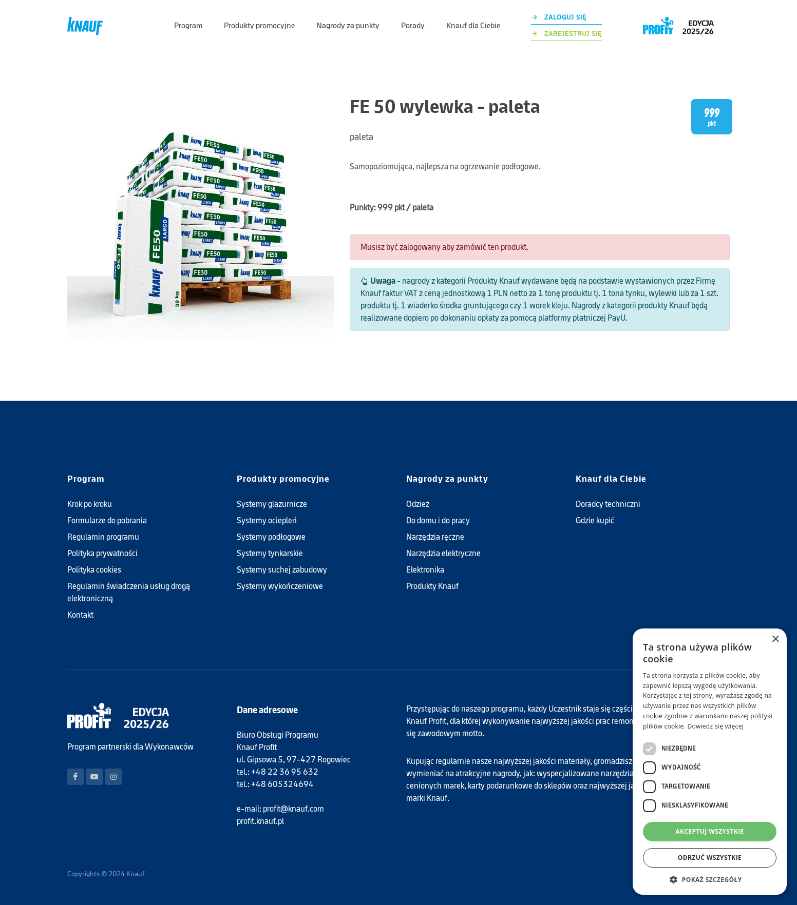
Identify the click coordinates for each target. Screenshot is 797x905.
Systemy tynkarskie (270, 553)
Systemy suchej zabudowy (282, 569)
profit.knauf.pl (260, 821)
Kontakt (80, 614)
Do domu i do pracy (438, 520)
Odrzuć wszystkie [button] (710, 857)
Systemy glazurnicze (272, 504)
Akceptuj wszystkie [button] (709, 831)
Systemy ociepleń (267, 520)
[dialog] (710, 761)
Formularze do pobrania (107, 520)
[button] (709, 879)
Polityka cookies (94, 569)
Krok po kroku (89, 504)
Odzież (417, 504)
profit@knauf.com (293, 808)
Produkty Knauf (432, 586)
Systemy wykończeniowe (280, 586)
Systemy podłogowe (271, 537)
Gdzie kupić (595, 520)
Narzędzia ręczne (435, 537)
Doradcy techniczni (608, 504)
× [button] (775, 639)
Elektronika (425, 569)
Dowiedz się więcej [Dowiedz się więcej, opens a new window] (715, 726)
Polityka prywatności (102, 553)
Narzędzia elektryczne (443, 553)
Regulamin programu (103, 537)
